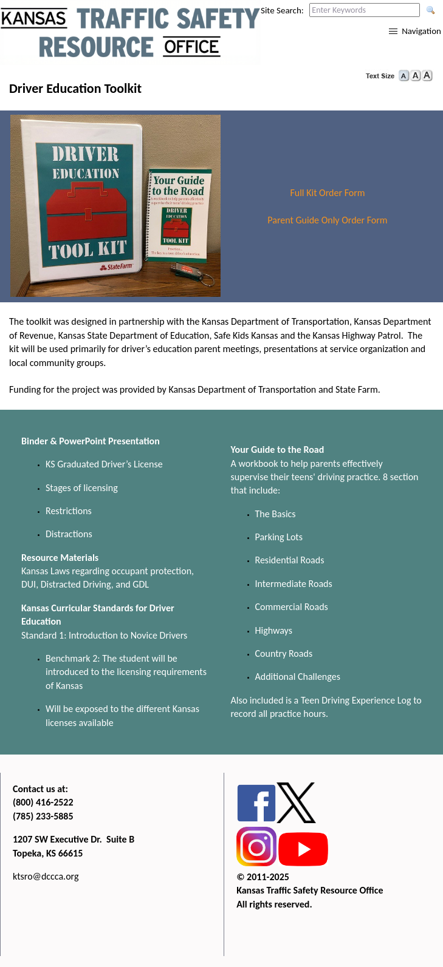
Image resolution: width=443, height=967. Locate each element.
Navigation (421, 30)
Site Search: (282, 10)
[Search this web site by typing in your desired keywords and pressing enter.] (364, 10)
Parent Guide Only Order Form (327, 220)
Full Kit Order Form (327, 192)
